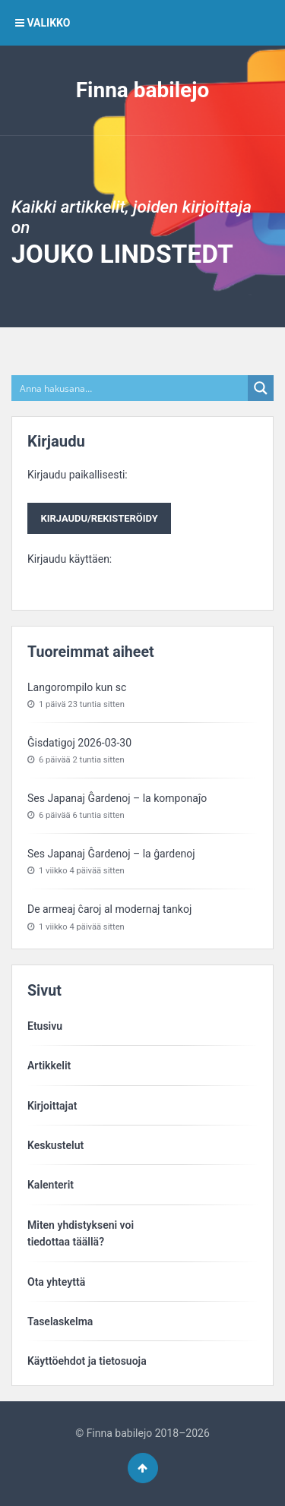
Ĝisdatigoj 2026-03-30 (79, 743)
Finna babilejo (143, 90)
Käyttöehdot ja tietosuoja (87, 1361)
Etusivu (44, 1026)
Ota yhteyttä (56, 1282)
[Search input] (130, 388)
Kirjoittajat (52, 1106)
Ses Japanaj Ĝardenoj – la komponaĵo (117, 798)
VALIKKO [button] (42, 23)
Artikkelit (49, 1065)
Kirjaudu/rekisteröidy (99, 518)
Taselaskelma (60, 1321)
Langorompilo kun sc (76, 687)
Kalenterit (50, 1185)
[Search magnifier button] (261, 388)
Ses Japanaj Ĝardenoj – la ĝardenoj (111, 854)
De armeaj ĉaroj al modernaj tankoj (109, 909)
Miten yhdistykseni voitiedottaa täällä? (80, 1233)
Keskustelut (55, 1145)
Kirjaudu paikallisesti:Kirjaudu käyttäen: (99, 517)
